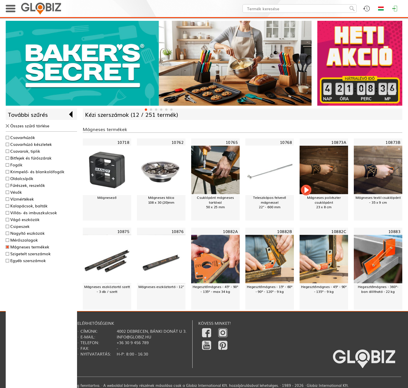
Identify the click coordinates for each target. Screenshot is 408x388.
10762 (177, 142)
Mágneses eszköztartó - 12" (161, 286)
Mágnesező (106, 197)
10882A (230, 231)
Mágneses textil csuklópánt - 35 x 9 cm (378, 200)
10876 (177, 231)
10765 (232, 142)
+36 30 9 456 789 (133, 342)
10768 (286, 142)
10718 (123, 142)
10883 (394, 231)
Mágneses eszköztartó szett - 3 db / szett (107, 289)
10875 (123, 231)
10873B (392, 142)
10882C (338, 231)
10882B (284, 231)
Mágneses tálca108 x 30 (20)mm (161, 200)
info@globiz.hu (134, 337)
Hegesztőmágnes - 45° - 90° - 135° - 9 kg (324, 289)
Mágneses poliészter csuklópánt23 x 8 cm (324, 202)
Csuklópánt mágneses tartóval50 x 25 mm (215, 202)
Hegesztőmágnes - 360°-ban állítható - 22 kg (378, 289)
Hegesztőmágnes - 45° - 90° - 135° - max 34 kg (216, 289)
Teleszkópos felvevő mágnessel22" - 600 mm (269, 202)
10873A (338, 142)
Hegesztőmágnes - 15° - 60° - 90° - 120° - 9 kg (270, 289)
